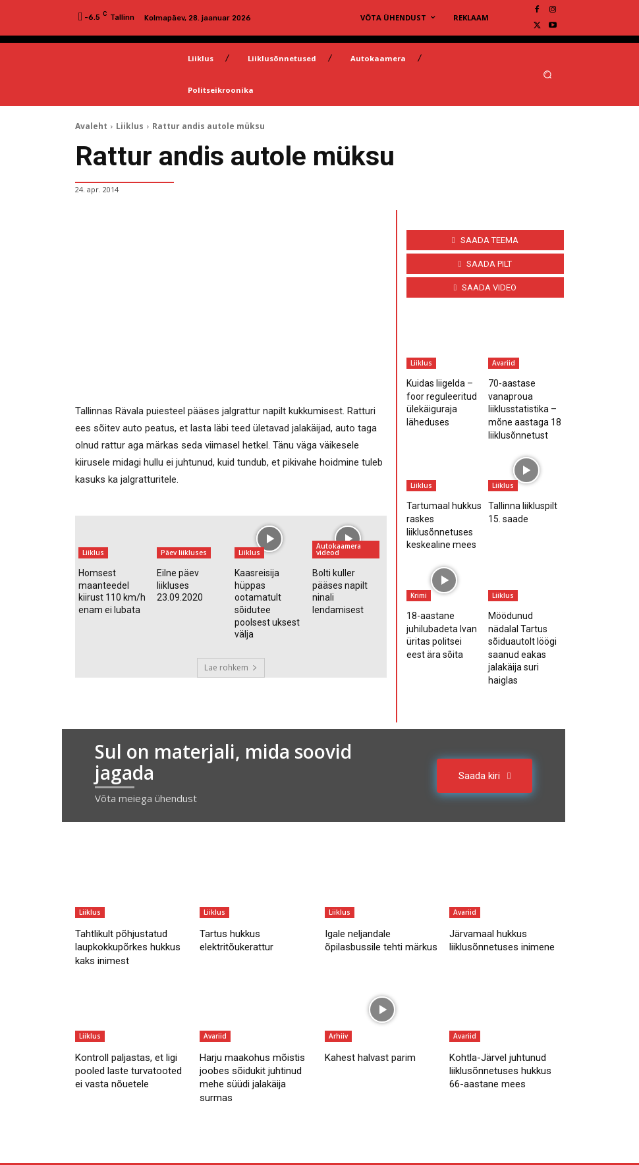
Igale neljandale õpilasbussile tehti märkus (369, 897)
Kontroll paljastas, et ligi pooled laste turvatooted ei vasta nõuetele (126, 1027)
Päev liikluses (184, 552)
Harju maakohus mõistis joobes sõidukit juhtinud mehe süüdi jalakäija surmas (256, 1027)
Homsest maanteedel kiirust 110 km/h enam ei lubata (112, 587)
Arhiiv (338, 986)
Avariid (503, 362)
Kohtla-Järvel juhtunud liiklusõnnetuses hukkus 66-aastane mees (505, 1027)
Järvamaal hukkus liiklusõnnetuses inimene (493, 897)
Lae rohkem (231, 635)
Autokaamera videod (338, 549)
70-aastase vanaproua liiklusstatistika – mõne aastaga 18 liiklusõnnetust (520, 404)
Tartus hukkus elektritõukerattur (242, 890)
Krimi (418, 578)
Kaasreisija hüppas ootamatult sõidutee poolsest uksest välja (269, 587)
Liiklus (130, 126)
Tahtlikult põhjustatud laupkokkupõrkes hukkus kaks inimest (128, 897)
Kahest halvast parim (376, 1007)
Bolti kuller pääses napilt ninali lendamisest (345, 582)
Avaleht (91, 126)
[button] (548, 74)
